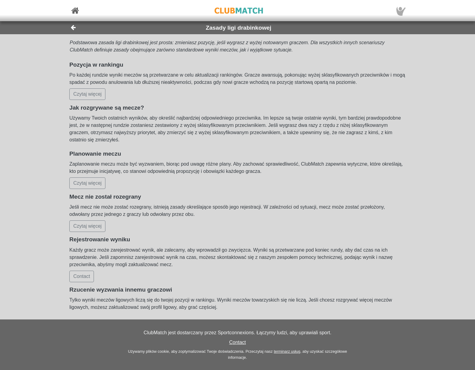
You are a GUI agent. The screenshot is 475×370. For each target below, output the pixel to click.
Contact (237, 342)
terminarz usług (287, 351)
